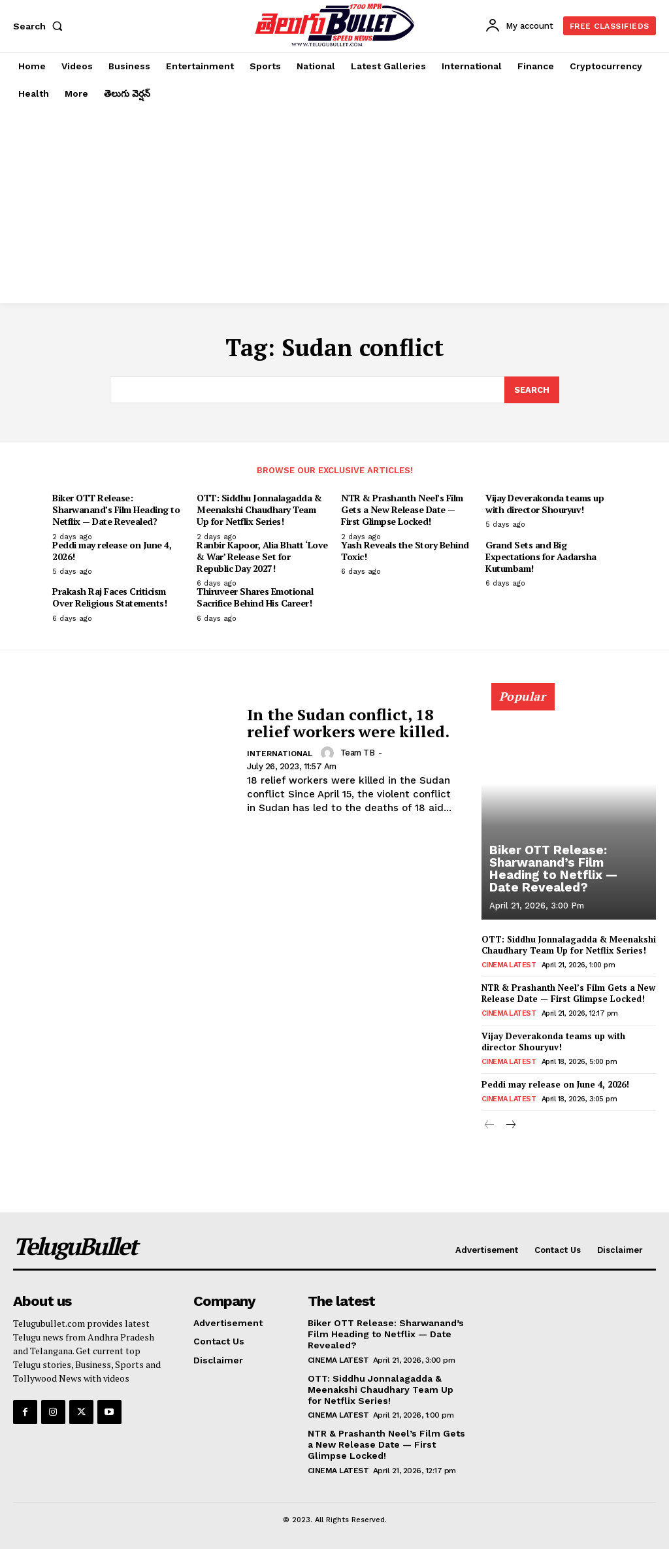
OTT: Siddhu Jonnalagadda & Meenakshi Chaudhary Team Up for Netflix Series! (259, 509)
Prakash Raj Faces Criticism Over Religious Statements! (109, 597)
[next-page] (510, 1125)
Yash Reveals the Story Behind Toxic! (405, 551)
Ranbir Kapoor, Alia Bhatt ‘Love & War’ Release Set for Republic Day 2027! (262, 557)
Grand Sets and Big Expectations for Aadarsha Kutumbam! (540, 557)
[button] (40, 26)
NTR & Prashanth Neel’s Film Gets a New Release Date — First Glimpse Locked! (402, 509)
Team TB (357, 753)
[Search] (531, 390)
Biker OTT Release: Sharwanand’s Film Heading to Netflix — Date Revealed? (116, 509)
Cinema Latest (508, 964)
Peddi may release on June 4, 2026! (111, 551)
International (279, 753)
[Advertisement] (334, 205)
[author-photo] (329, 752)
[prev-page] (489, 1125)
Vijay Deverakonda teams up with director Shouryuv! (544, 503)
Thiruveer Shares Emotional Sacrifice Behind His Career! (255, 597)
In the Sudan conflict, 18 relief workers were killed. (348, 722)
